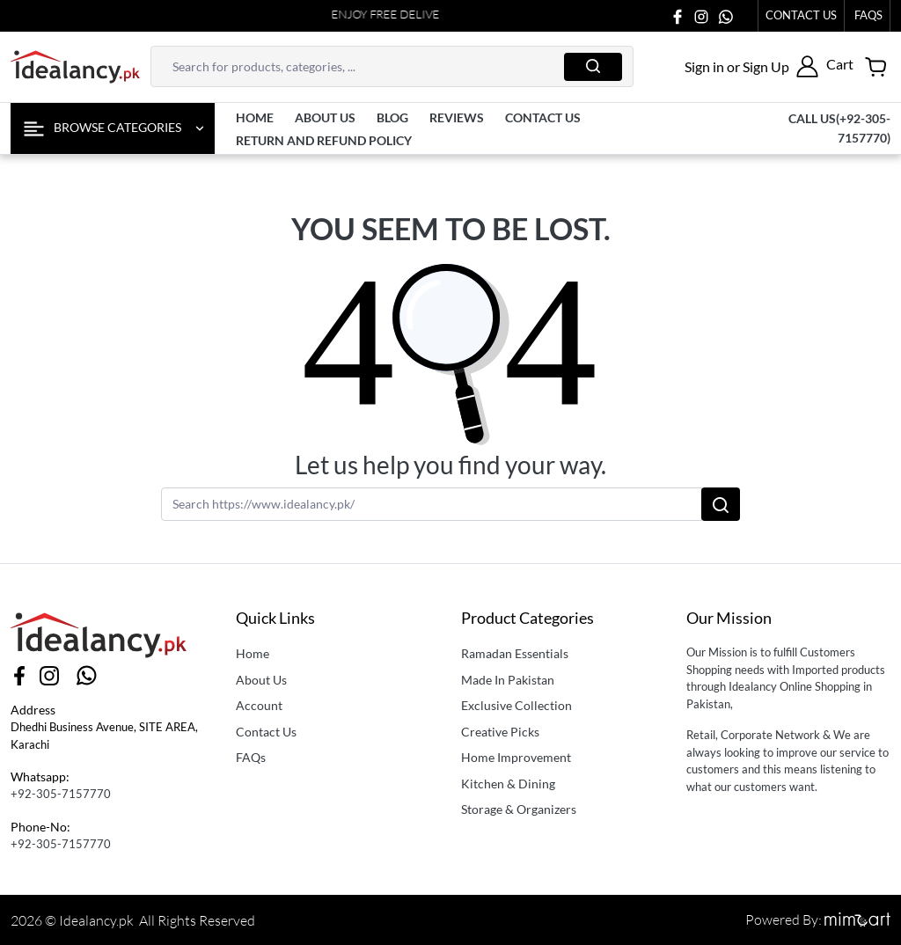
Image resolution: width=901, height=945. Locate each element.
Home (255, 117)
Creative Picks (500, 731)
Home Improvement (516, 757)
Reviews (456, 117)
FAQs (251, 757)
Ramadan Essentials (514, 653)
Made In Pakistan (507, 679)
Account (259, 705)
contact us (543, 117)
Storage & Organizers (518, 809)
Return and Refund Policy (324, 140)
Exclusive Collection (516, 705)
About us (325, 117)
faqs (868, 15)
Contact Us (801, 15)
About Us (261, 679)
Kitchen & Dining (508, 783)
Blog (392, 117)
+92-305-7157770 (61, 794)
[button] (751, 66)
